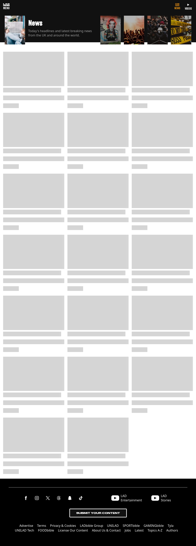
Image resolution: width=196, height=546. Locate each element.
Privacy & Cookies (63, 525)
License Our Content (73, 530)
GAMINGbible (154, 525)
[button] (51, 29)
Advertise (26, 525)
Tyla (170, 525)
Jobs (128, 530)
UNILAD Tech (24, 530)
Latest (139, 530)
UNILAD (113, 525)
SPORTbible (131, 525)
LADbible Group (91, 525)
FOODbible (46, 530)
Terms (41, 525)
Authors (172, 530)
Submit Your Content (98, 513)
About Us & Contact (106, 530)
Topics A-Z (155, 530)
